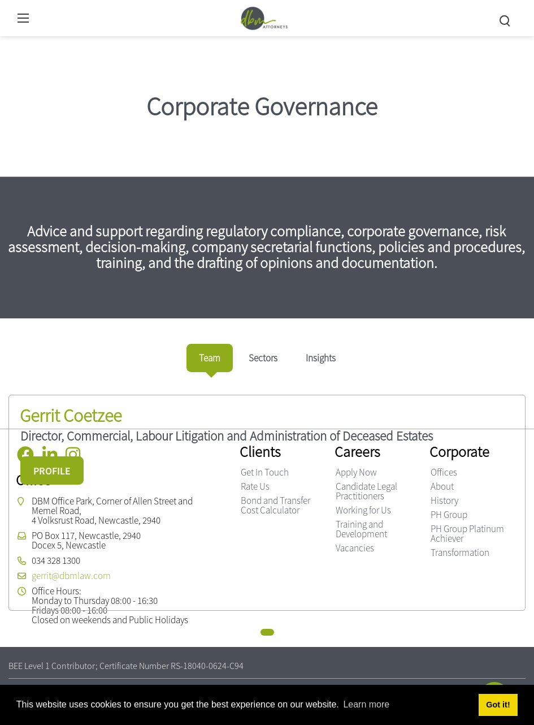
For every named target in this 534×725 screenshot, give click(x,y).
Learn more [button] (366, 704)
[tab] (209, 358)
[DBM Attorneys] (264, 16)
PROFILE (52, 470)
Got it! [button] (498, 704)
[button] (267, 632)
